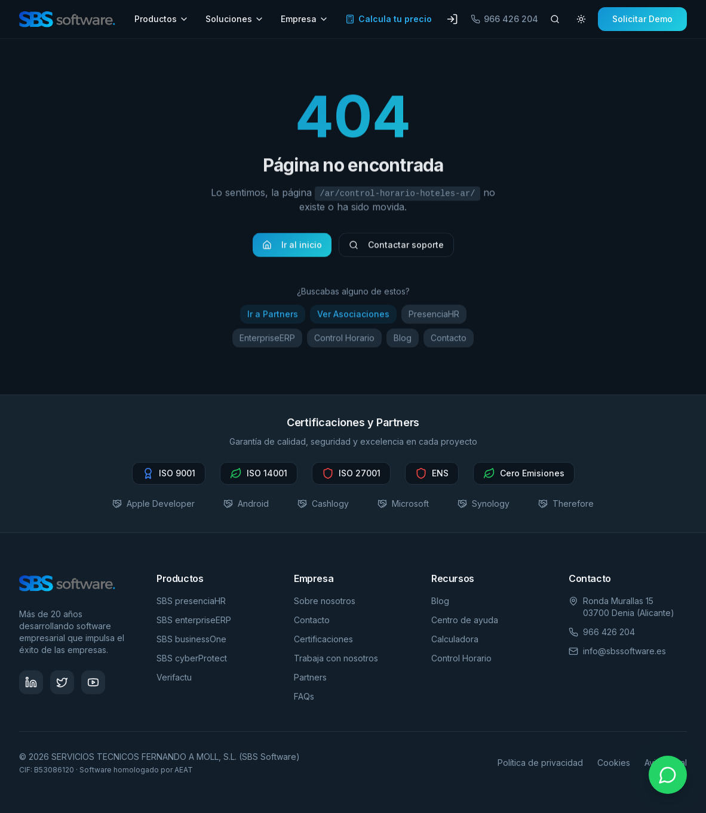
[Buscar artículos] (554, 19)
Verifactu (174, 677)
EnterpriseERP (267, 340)
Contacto (448, 340)
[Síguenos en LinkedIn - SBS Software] (31, 682)
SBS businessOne (191, 639)
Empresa (305, 19)
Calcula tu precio (388, 19)
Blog (403, 340)
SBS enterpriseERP (193, 620)
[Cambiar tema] (581, 19)
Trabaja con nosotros (336, 658)
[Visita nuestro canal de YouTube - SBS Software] (93, 682)
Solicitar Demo (642, 19)
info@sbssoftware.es (624, 651)
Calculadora (454, 639)
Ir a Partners (272, 317)
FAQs (304, 696)
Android (246, 503)
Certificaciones (323, 639)
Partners (310, 677)
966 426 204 (504, 19)
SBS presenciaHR (191, 601)
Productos (161, 19)
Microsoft (403, 503)
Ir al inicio (292, 247)
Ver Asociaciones (353, 317)
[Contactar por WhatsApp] (668, 775)
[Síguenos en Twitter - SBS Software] (62, 682)
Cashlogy (323, 503)
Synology (483, 503)
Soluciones (234, 19)
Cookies (613, 762)
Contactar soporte (396, 247)
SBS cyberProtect (191, 658)
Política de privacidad (540, 762)
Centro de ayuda (464, 620)
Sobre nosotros (324, 601)
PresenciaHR (434, 317)
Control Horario (344, 340)
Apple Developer (153, 503)
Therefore (566, 503)
